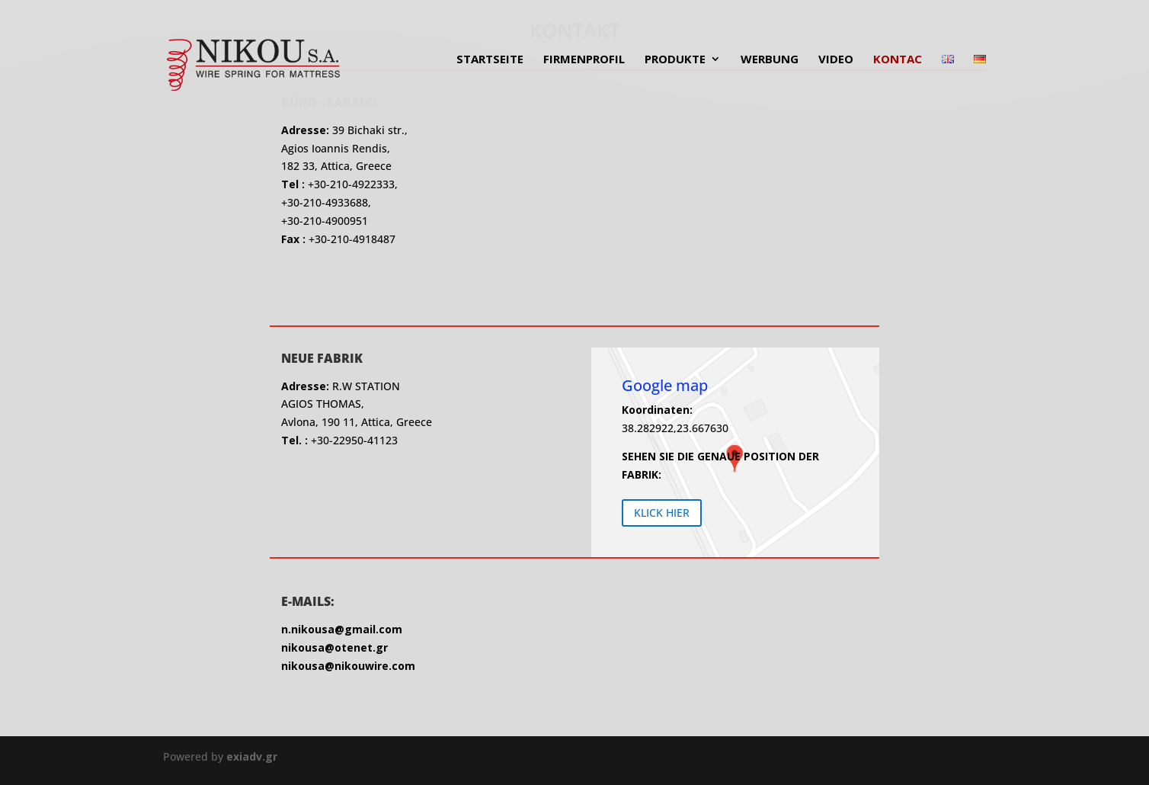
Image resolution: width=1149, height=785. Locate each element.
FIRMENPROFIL (584, 59)
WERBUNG (770, 59)
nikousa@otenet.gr (334, 647)
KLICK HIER (662, 512)
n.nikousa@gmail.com (341, 629)
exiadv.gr (251, 756)
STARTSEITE (489, 59)
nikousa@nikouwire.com (348, 665)
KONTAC (897, 59)
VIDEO (835, 59)
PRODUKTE (675, 59)
